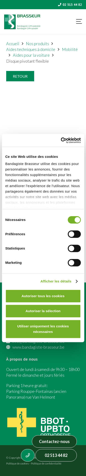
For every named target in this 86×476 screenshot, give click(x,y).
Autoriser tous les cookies (43, 296)
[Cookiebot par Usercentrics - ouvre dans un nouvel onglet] (61, 140)
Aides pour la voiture (31, 55)
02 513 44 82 (56, 455)
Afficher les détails (55, 281)
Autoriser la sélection (43, 311)
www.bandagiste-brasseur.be (38, 347)
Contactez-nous (54, 441)
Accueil (12, 43)
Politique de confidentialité (46, 463)
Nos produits (37, 43)
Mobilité (70, 49)
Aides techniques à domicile (30, 49)
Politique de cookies (17, 463)
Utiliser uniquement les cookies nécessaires (43, 329)
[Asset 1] (22, 22)
